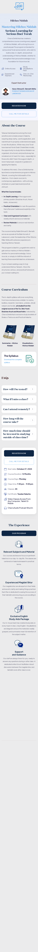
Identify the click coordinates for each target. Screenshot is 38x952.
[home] (19, 7)
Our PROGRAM (19, 533)
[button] (34, 6)
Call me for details (19, 114)
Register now (19, 106)
